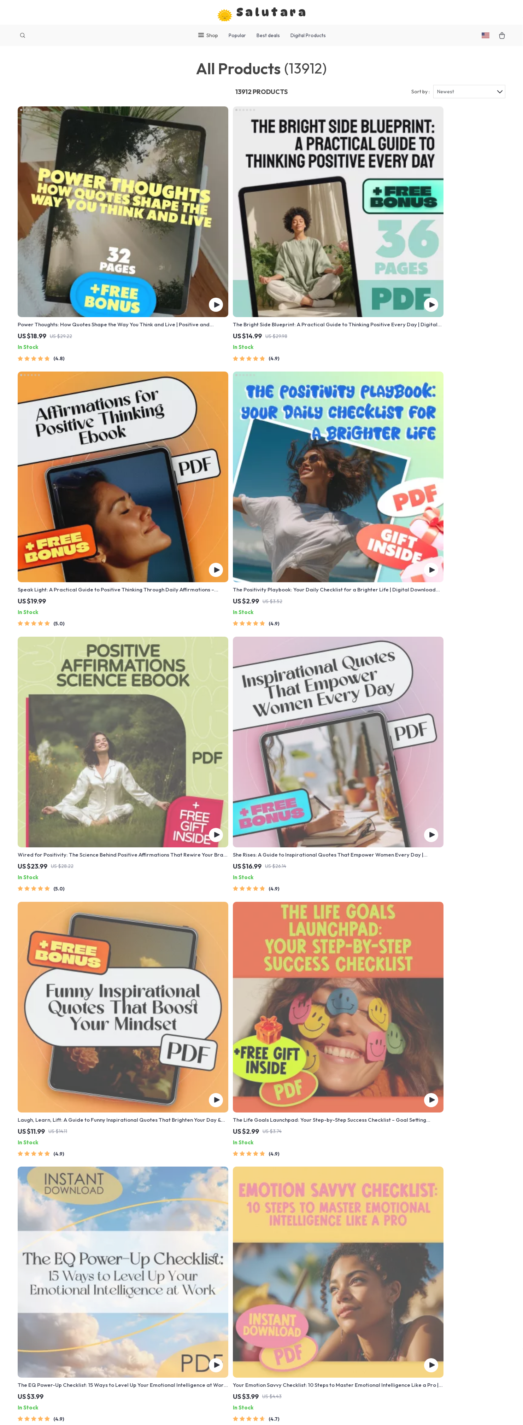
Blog (192, 1242)
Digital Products (308, 35)
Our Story (199, 1254)
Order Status (301, 1301)
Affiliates (198, 1312)
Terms (278, 1411)
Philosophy (200, 1359)
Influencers (201, 1301)
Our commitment (402, 1290)
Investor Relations (209, 1324)
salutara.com (397, 1242)
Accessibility (318, 1411)
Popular (237, 35)
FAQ (290, 1266)
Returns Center (304, 1277)
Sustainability (203, 1347)
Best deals (268, 35)
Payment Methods (307, 1289)
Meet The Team (205, 1266)
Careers (197, 1277)
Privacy (294, 1411)
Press (194, 1289)
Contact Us (298, 1242)
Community (200, 1371)
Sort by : (420, 96)
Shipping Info (301, 1254)
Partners (198, 1336)
